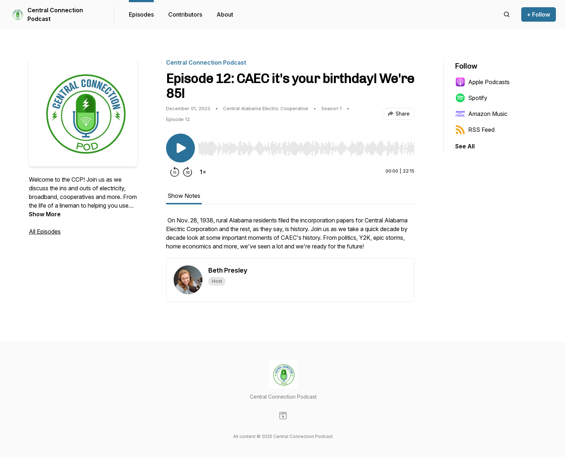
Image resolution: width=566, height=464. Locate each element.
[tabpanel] (290, 237)
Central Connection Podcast (55, 14)
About (225, 14)
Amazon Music (481, 114)
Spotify (471, 98)
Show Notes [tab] (183, 195)
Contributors (185, 14)
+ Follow (538, 14)
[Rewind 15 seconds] (175, 172)
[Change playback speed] (203, 172)
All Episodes (45, 231)
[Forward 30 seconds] (188, 172)
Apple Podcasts (482, 82)
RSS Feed (475, 130)
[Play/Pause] (180, 148)
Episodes (141, 14)
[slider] (306, 148)
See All (465, 146)
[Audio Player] (306, 146)
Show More (45, 214)
